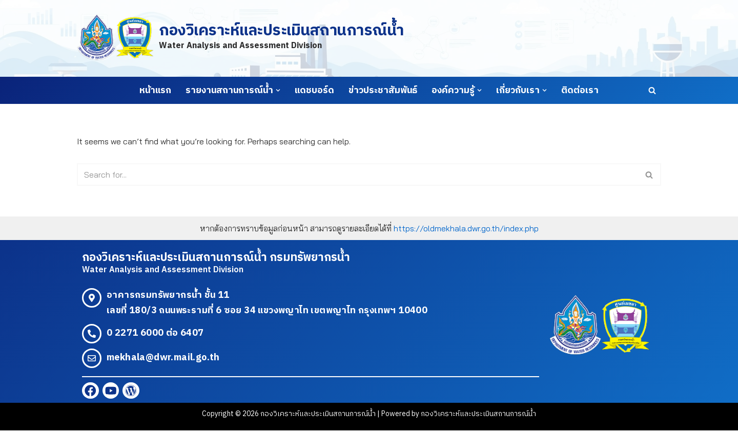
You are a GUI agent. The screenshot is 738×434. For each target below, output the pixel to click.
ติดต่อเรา (580, 90)
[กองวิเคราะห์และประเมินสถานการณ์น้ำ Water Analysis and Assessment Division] (240, 38)
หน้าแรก (155, 90)
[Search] (652, 90)
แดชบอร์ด (314, 90)
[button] (278, 90)
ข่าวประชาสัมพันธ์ (382, 90)
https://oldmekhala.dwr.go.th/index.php (466, 229)
